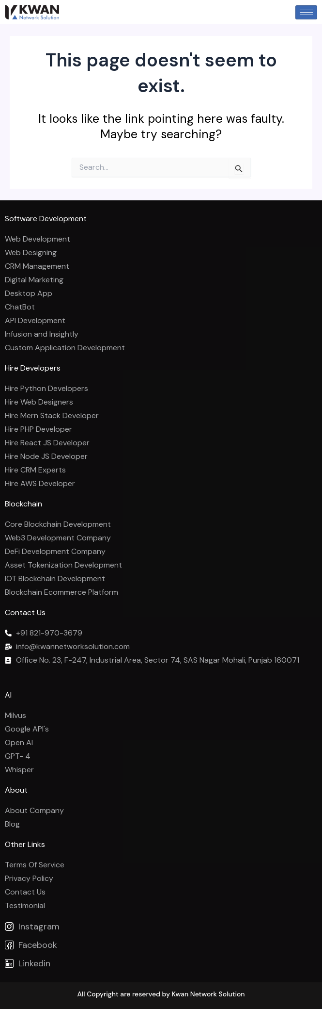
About (16, 790)
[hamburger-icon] (306, 12)
